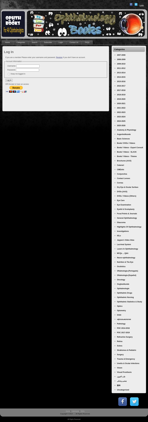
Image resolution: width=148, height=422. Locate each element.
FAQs (83, 411)
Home (68, 411)
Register (59, 57)
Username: (11, 66)
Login (142, 5)
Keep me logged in (18, 74)
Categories (75, 411)
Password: (11, 70)
